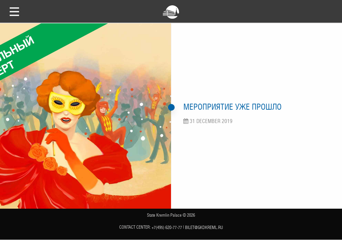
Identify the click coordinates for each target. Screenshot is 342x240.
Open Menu (14, 11)
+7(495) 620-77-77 (167, 227)
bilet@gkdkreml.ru (204, 227)
